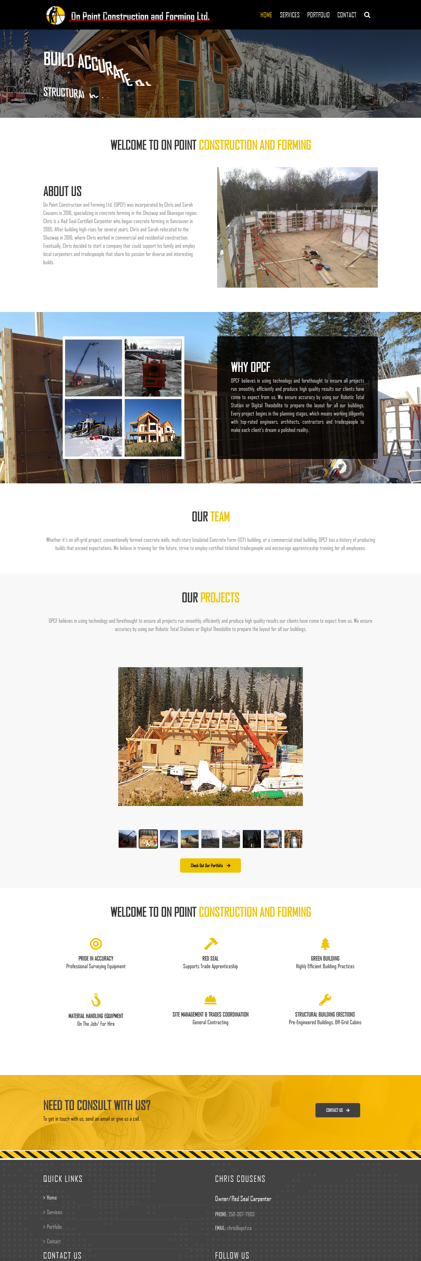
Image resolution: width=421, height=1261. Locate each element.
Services (54, 1212)
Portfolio (54, 1226)
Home (52, 1197)
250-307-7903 (241, 1214)
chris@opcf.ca (239, 1227)
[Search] (367, 14)
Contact (54, 1241)
